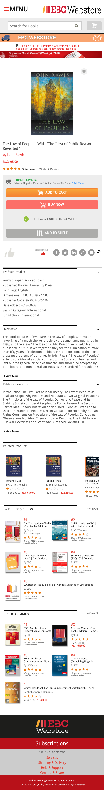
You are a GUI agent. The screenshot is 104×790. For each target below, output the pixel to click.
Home (25, 45)
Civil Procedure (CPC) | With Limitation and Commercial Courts (84, 525)
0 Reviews (28, 169)
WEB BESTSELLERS (18, 509)
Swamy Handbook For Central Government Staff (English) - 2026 (59, 688)
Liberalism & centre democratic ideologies (52, 48)
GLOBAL (36, 45)
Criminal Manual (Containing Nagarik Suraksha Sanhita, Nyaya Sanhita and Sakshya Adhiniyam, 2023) (84, 660)
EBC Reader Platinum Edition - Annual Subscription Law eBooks (58, 584)
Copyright (38, 784)
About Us (44, 752)
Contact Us (58, 752)
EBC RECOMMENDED (20, 614)
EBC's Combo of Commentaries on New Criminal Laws (36, 660)
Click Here (78, 183)
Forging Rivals (13, 480)
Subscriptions (52, 743)
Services (52, 758)
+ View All (92, 508)
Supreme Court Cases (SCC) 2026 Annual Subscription (82, 557)
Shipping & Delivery (52, 763)
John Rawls (16, 154)
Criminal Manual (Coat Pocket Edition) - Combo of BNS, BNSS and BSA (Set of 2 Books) (84, 630)
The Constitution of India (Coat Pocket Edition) (37, 525)
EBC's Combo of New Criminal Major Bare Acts (37, 630)
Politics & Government (55, 45)
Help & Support (52, 768)
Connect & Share (52, 773)
